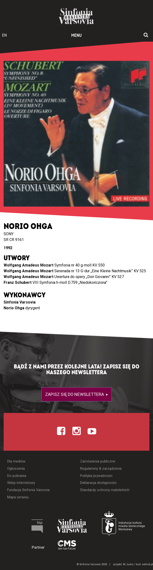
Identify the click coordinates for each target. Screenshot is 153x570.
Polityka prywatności (96, 476)
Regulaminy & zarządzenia (100, 469)
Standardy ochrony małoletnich (104, 490)
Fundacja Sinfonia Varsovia (28, 490)
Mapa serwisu (18, 497)
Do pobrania (16, 476)
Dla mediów (16, 461)
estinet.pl (147, 564)
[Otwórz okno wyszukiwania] (146, 35)
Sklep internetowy (21, 483)
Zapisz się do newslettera (75, 394)
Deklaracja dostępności (98, 483)
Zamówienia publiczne (97, 461)
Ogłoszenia (16, 469)
